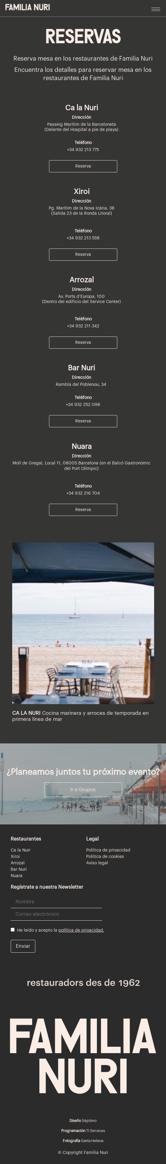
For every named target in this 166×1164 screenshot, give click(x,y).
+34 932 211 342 (83, 326)
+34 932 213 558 (83, 238)
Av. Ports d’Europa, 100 (81, 297)
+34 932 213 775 (83, 150)
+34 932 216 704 (83, 493)
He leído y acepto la (57, 930)
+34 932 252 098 (83, 405)
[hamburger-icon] (156, 9)
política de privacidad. (81, 930)
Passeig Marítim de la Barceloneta (81, 124)
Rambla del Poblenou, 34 (82, 385)
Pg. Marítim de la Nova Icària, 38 (82, 208)
